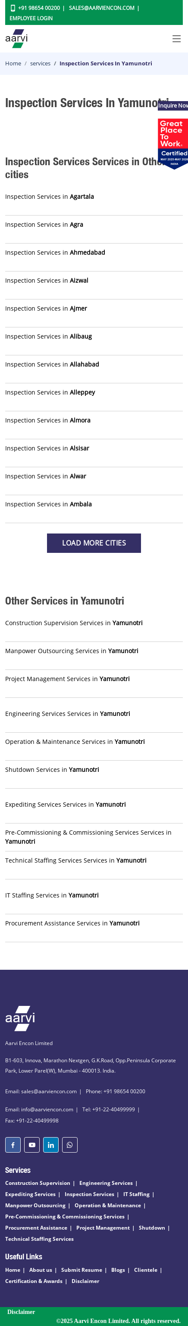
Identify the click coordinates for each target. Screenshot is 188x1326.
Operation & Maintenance (108, 1205)
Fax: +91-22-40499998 (32, 1120)
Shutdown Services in (52, 769)
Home (13, 63)
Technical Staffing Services (39, 1239)
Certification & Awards (34, 1281)
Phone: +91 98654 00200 (115, 1091)
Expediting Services (30, 1194)
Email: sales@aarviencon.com (41, 1091)
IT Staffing (136, 1194)
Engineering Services (106, 1183)
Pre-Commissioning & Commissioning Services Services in (88, 836)
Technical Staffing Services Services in (76, 860)
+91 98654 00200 (39, 8)
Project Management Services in (67, 679)
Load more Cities (94, 543)
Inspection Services (89, 1194)
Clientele (145, 1270)
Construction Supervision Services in (74, 623)
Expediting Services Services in (65, 804)
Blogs (118, 1270)
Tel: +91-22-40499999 (108, 1109)
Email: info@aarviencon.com (39, 1109)
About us (40, 1270)
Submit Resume (81, 1270)
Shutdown (152, 1227)
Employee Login (31, 18)
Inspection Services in (49, 196)
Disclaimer (85, 1281)
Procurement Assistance (36, 1227)
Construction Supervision (37, 1183)
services (40, 63)
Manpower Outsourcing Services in (71, 651)
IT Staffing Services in (52, 895)
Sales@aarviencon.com (102, 8)
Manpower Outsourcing (35, 1205)
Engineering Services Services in (67, 713)
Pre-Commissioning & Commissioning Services (65, 1216)
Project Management (103, 1227)
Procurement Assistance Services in (72, 923)
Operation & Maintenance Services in (75, 741)
